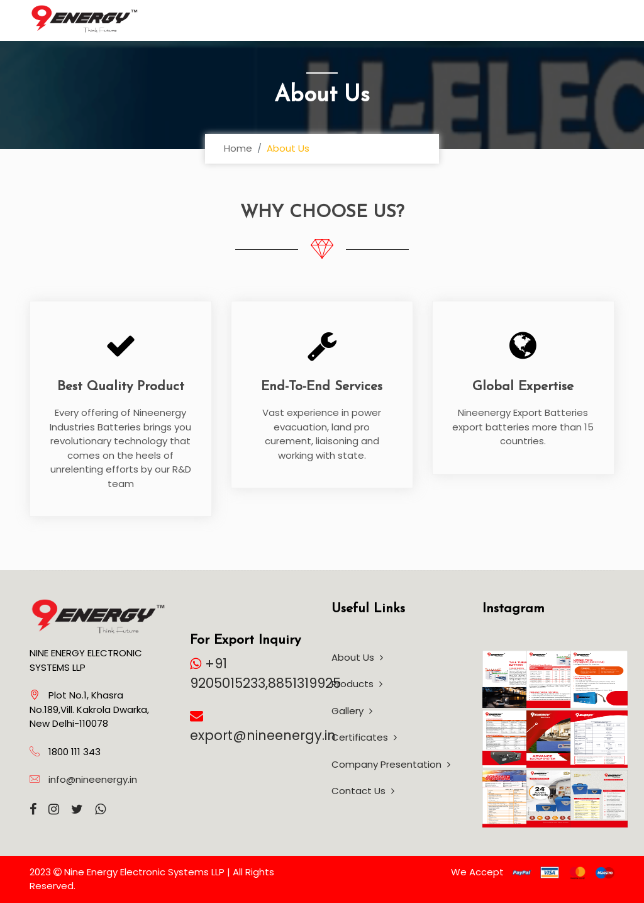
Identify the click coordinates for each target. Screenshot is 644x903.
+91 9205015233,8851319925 (265, 673)
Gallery (351, 710)
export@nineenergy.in (263, 735)
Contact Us (362, 790)
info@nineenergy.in (92, 779)
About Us (357, 657)
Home (238, 148)
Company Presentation (390, 764)
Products (356, 683)
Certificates (364, 737)
